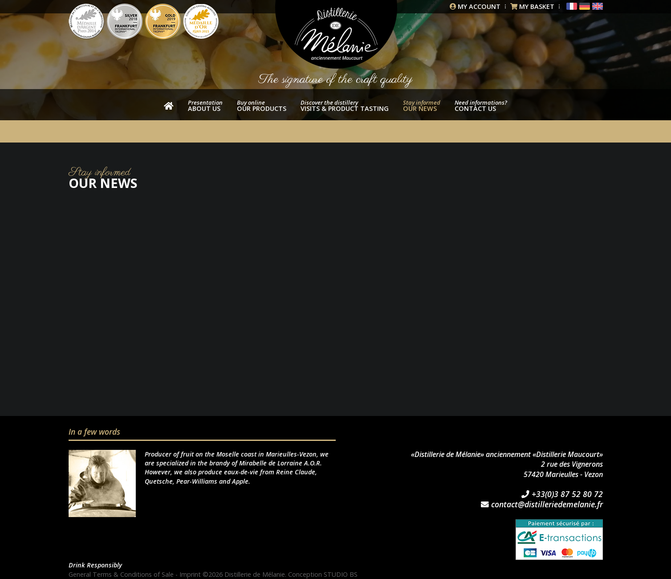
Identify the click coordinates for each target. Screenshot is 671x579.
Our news (421, 105)
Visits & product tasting (345, 105)
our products (261, 105)
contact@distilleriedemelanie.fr (542, 505)
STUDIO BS (341, 574)
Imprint (190, 574)
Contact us (481, 105)
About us (205, 105)
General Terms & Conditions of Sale (121, 574)
